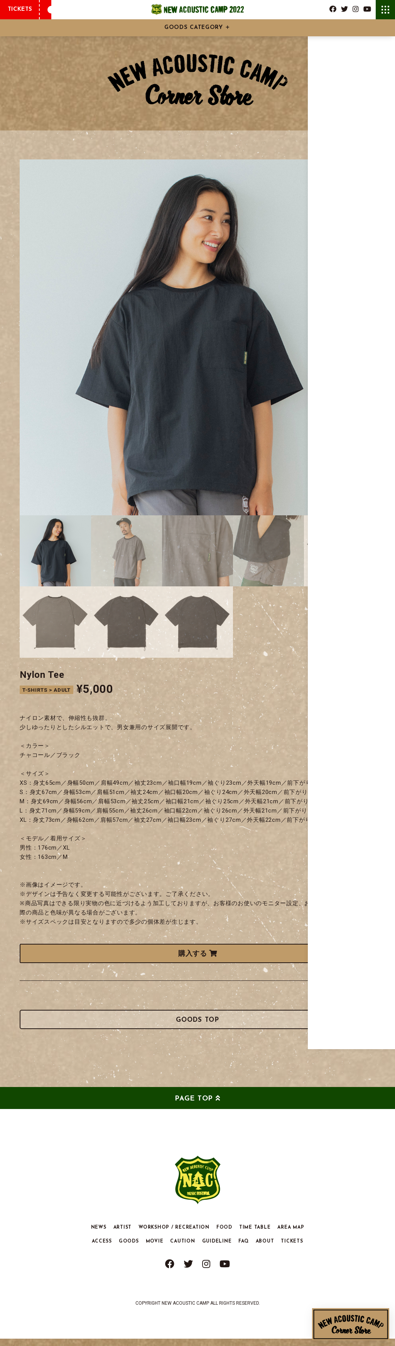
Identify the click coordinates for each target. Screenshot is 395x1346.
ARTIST (122, 1235)
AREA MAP (290, 1235)
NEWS (98, 1235)
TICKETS (20, 9)
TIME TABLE (255, 1235)
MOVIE (155, 1248)
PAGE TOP (194, 1106)
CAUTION (182, 1248)
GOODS (129, 1248)
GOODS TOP (197, 1024)
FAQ (243, 1248)
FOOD (224, 1235)
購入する (197, 953)
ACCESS (102, 1248)
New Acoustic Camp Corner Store (350, 1324)
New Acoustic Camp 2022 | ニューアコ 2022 (197, 9)
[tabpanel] (197, 337)
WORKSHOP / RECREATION (173, 1235)
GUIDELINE (217, 1248)
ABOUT (265, 1248)
